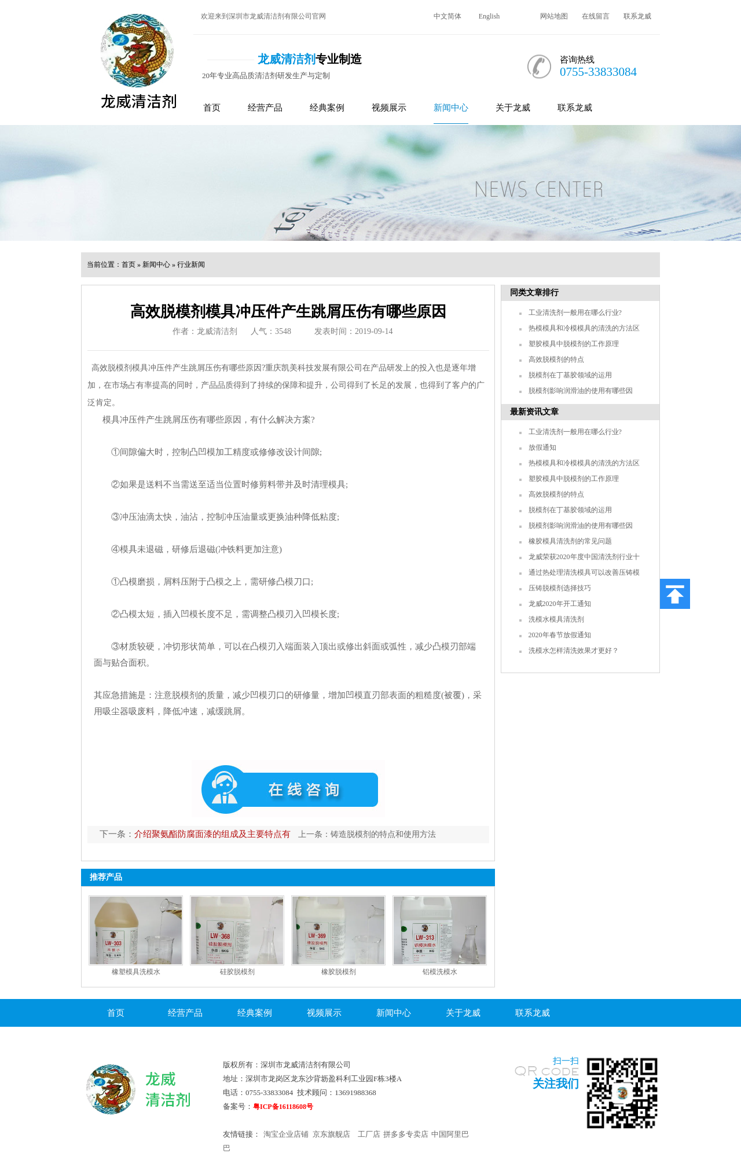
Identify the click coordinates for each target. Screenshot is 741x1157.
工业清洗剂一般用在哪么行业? (575, 312)
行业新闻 (191, 264)
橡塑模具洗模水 (136, 972)
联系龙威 (637, 16)
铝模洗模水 (440, 972)
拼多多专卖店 (405, 1134)
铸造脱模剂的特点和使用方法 (383, 834)
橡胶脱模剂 (338, 972)
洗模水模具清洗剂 (556, 619)
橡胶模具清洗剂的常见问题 (570, 541)
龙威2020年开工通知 (560, 604)
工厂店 (369, 1134)
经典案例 (327, 107)
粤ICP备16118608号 (283, 1107)
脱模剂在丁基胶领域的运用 (570, 375)
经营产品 (265, 107)
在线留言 (596, 16)
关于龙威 (513, 107)
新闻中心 (451, 107)
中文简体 (447, 16)
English (489, 16)
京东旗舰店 (331, 1134)
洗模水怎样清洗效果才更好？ (574, 651)
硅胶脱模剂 (237, 972)
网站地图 (554, 16)
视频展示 (389, 107)
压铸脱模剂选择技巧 (560, 588)
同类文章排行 (534, 292)
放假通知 (542, 447)
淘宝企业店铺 (286, 1134)
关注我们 (556, 1083)
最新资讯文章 (534, 411)
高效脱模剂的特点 (556, 359)
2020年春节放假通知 (560, 635)
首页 (212, 107)
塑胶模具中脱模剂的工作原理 (574, 344)
